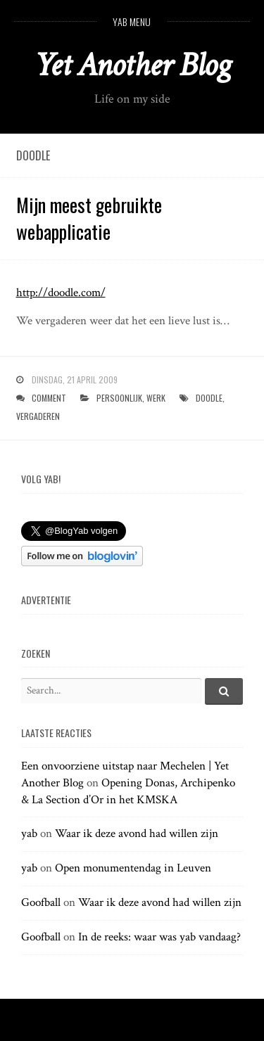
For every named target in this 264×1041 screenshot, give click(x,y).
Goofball (41, 902)
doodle (209, 398)
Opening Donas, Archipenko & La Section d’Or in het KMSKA (128, 791)
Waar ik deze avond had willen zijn (136, 833)
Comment (49, 398)
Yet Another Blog (132, 65)
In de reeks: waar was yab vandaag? (159, 937)
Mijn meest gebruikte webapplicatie (89, 218)
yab (29, 833)
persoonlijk (119, 398)
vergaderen (38, 416)
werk (155, 398)
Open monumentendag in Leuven (133, 868)
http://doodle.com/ (61, 292)
